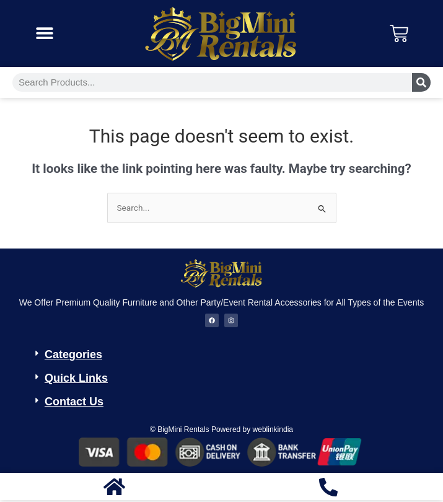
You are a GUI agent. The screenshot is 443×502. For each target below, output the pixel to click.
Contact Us (74, 401)
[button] (44, 33)
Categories (73, 354)
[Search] (421, 82)
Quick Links (76, 378)
